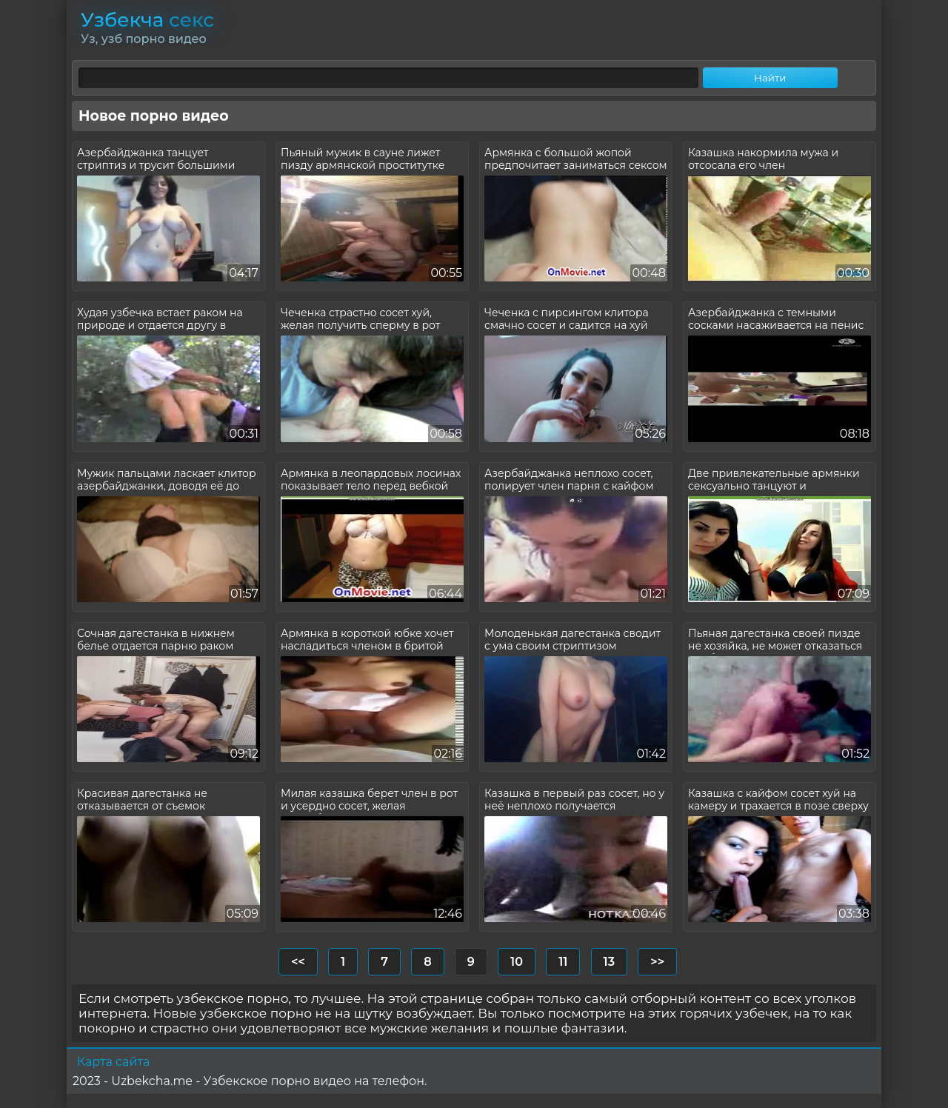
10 (516, 962)
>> (657, 962)
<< (298, 962)
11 (562, 962)
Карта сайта (113, 1062)
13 (609, 962)
